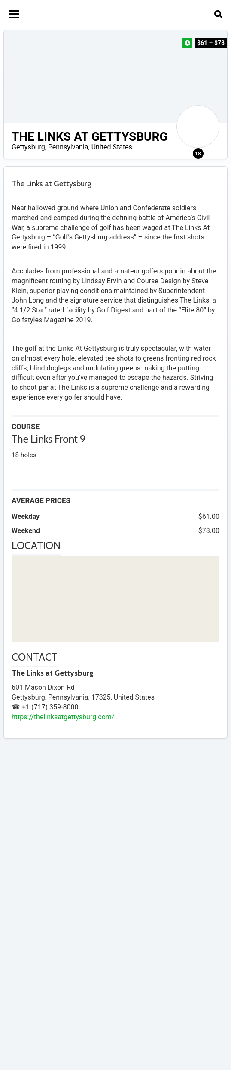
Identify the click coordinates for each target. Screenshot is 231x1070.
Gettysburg (28, 147)
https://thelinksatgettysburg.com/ (63, 717)
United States (111, 147)
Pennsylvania (68, 147)
